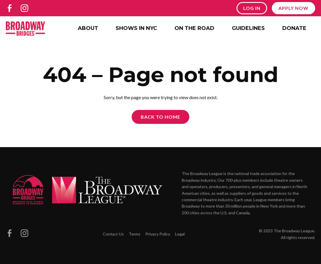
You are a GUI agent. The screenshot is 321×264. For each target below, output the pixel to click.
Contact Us (113, 233)
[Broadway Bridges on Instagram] (24, 8)
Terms (134, 233)
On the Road (194, 28)
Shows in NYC (136, 28)
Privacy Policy (157, 233)
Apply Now (293, 8)
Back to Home (160, 116)
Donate (294, 28)
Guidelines (248, 28)
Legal (180, 233)
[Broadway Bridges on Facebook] (9, 8)
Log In (251, 8)
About (88, 28)
